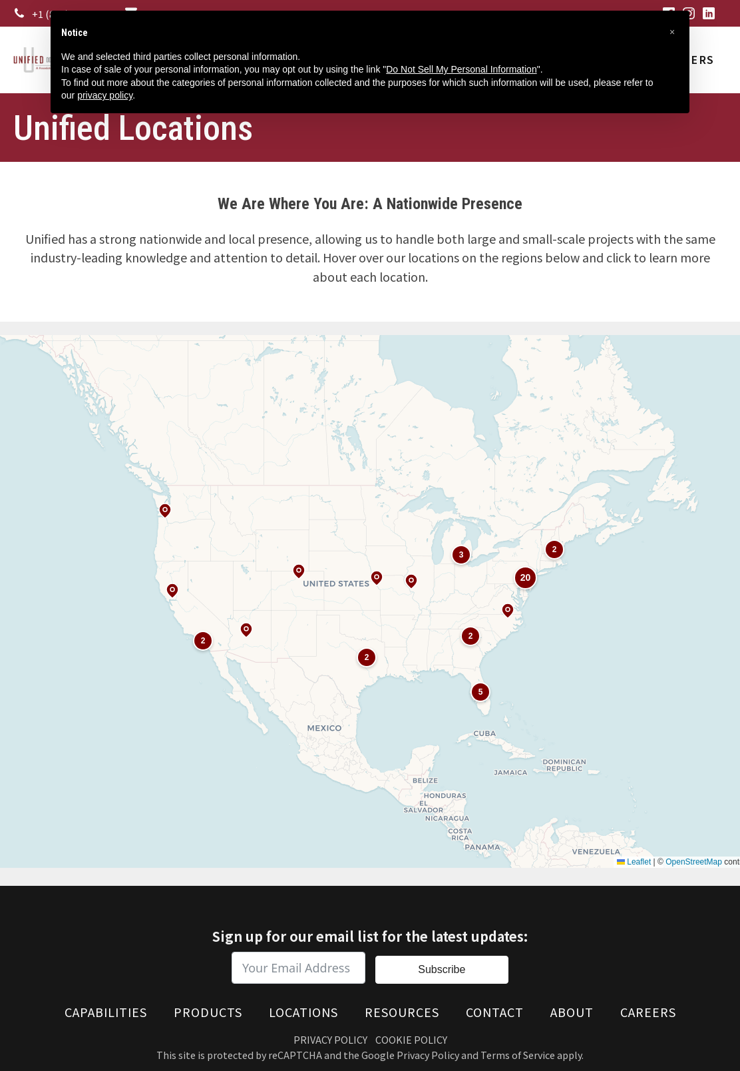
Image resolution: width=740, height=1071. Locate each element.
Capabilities (106, 1011)
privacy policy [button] (104, 95)
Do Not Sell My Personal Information (461, 69)
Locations (303, 1011)
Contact (495, 1011)
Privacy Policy (330, 1039)
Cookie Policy (411, 1039)
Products (208, 1011)
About (572, 1011)
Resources (402, 1011)
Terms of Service (517, 1055)
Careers (648, 1011)
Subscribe (441, 969)
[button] (672, 32)
